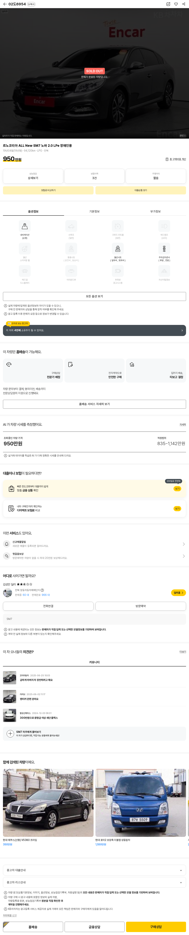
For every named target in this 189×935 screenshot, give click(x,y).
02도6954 (22, 4)
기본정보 (94, 211)
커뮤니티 (94, 662)
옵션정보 (33, 211)
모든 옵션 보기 (94, 296)
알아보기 (94, 488)
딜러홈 (177, 592)
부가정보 (155, 211)
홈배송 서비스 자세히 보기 (94, 404)
